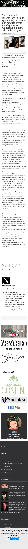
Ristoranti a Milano (8, 524)
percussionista (20, 266)
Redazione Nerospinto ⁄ (7, 33)
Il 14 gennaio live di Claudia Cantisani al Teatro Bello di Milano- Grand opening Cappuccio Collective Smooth (15, 304)
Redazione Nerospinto (9, 285)
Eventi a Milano (7, 527)
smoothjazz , (9, 265)
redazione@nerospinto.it (8, 289)
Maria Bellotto (13, 488)
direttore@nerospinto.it (18, 438)
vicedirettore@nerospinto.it (7, 474)
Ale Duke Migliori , (12, 266)
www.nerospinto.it (11, 287)
